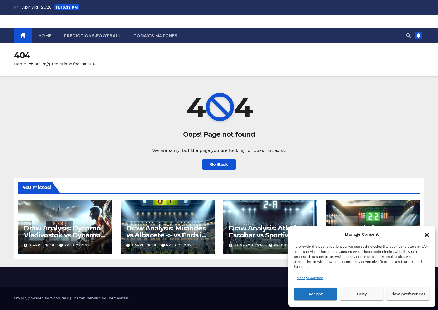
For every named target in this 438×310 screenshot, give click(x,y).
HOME (45, 35)
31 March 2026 (249, 245)
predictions (74, 245)
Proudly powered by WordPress (42, 298)
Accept (315, 294)
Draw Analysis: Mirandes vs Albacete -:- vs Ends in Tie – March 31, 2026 (166, 235)
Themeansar (117, 298)
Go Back (219, 164)
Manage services (310, 278)
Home (20, 63)
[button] (427, 234)
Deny (362, 294)
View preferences (408, 294)
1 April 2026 (145, 245)
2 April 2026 (42, 245)
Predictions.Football (92, 35)
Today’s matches (156, 35)
